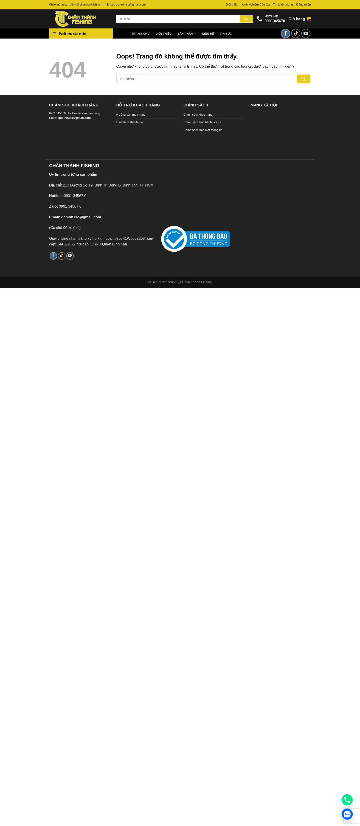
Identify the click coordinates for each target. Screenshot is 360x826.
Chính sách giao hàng (197, 114)
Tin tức (226, 33)
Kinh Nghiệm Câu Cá (256, 4)
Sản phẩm (186, 33)
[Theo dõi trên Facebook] (285, 33)
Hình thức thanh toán (130, 122)
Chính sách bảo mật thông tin (202, 130)
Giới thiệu (231, 4)
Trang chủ (141, 33)
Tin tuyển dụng (283, 4)
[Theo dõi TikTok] (295, 33)
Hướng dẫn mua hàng (131, 114)
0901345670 (275, 21)
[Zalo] (347, 814)
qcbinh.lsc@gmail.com (74, 118)
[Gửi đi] (246, 19)
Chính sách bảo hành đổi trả (202, 122)
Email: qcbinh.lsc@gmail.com (126, 4)
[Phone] (347, 800)
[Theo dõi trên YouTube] (305, 33)
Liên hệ (208, 33)
